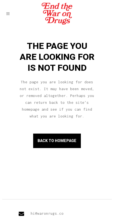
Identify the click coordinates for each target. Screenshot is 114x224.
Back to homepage (57, 140)
